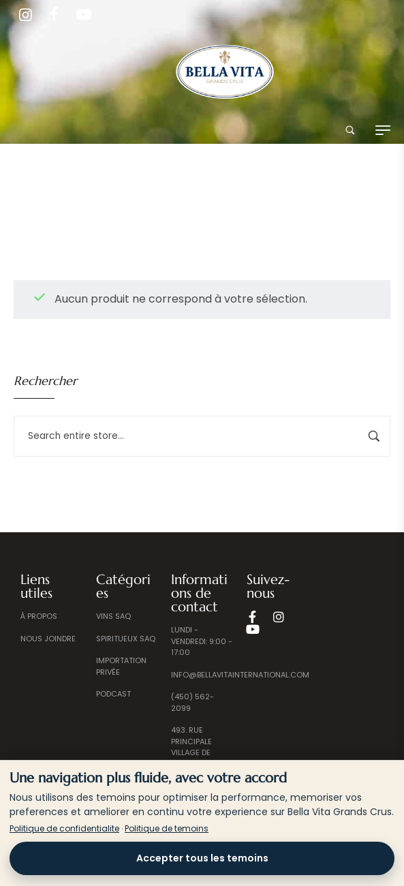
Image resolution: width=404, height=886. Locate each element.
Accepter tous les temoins (202, 858)
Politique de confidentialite (64, 828)
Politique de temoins (166, 828)
